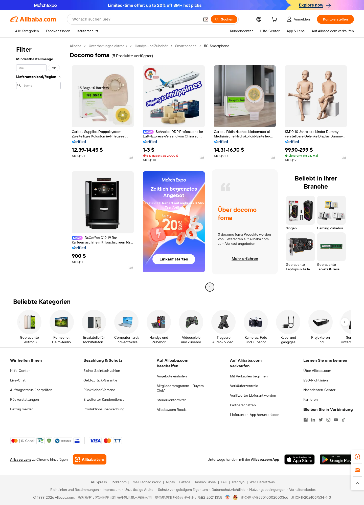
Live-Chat (18, 380)
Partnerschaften (243, 405)
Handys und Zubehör (151, 46)
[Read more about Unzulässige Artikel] (138, 489)
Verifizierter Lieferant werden (253, 395)
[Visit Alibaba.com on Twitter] (320, 419)
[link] (357, 456)
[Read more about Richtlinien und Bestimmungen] (74, 489)
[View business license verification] (227, 497)
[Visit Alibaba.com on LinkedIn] (313, 419)
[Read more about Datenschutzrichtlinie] (227, 489)
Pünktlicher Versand (99, 390)
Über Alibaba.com (317, 371)
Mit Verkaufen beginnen (249, 376)
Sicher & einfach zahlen (101, 371)
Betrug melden (22, 409)
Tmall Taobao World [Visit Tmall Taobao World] (146, 482)
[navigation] (38, 167)
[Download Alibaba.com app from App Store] (299, 459)
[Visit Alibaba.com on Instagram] (328, 419)
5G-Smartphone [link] (216, 46)
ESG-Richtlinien (315, 380)
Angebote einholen (172, 376)
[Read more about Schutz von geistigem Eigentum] (182, 489)
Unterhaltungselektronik (108, 46)
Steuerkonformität (171, 400)
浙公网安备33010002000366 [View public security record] (264, 497)
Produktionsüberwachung (103, 409)
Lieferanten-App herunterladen (254, 415)
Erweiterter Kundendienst (103, 399)
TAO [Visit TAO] (224, 482)
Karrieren (310, 399)
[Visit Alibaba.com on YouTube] (336, 419)
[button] (206, 19)
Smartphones (185, 46)
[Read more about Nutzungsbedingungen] (266, 489)
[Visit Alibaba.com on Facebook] (305, 419)
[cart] (275, 20)
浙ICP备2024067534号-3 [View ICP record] (311, 497)
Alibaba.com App (265, 459)
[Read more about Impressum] (110, 489)
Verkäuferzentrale (244, 386)
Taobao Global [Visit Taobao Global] (205, 482)
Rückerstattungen (24, 399)
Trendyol (238, 482)
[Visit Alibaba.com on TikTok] (343, 419)
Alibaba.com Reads (172, 410)
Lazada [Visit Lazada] (184, 482)
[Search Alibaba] (135, 19)
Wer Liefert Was (262, 482)
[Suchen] (224, 19)
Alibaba (75, 46)
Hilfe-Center (20, 371)
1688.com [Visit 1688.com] (119, 482)
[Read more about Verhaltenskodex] (301, 489)
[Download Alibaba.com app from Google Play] (337, 459)
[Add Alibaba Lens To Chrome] (89, 459)
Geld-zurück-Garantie (100, 380)
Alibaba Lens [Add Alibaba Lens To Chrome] (20, 459)
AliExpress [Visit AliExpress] (99, 482)
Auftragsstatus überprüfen (31, 390)
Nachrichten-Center (319, 390)
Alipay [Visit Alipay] (170, 482)
